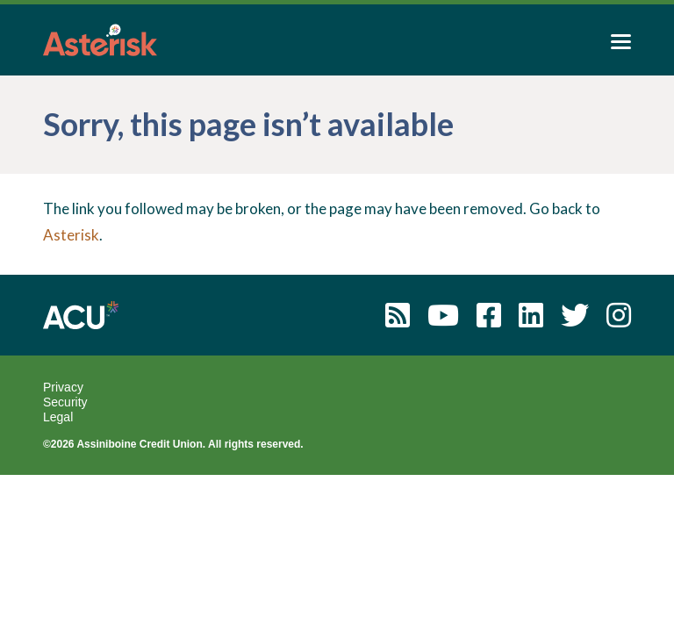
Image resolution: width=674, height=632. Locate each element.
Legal (58, 417)
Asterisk (71, 235)
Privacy (63, 387)
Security (65, 402)
